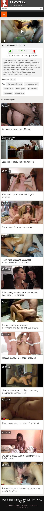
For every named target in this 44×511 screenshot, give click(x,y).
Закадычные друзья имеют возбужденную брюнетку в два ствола (20, 326)
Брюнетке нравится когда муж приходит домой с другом (21, 489)
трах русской (8, 93)
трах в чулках (20, 88)
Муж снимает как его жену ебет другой (20, 423)
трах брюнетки (8, 88)
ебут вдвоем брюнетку (15, 84)
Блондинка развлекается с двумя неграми (18, 195)
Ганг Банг (33, 506)
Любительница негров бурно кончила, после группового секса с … (20, 391)
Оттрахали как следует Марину (16, 129)
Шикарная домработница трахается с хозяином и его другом (19, 293)
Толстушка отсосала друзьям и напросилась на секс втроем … (16, 261)
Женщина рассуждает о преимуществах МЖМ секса (21, 457)
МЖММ (24, 506)
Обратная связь (22, 508)
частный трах (19, 93)
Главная (10, 506)
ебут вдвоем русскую (31, 84)
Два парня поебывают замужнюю (18, 162)
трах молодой (32, 88)
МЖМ (13, 79)
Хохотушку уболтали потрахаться (17, 227)
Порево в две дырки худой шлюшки (19, 357)
